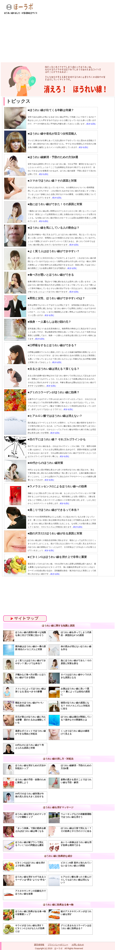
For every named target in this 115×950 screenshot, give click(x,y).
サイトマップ (25, 618)
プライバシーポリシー (58, 944)
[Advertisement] (57, 37)
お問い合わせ (78, 944)
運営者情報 (39, 944)
